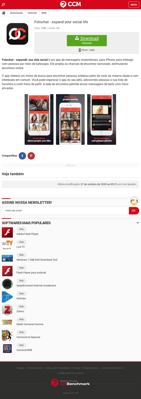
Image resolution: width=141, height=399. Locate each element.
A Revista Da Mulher (112, 368)
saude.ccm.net (70, 392)
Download (87, 40)
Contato (77, 368)
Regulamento (91, 368)
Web (43, 12)
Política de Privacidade (57, 368)
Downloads (16, 12)
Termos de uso (35, 368)
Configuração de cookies (70, 373)
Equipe (20, 368)
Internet (32, 12)
